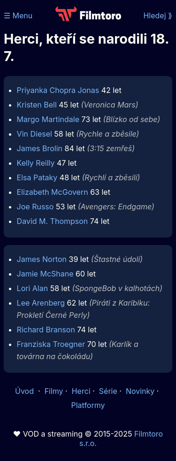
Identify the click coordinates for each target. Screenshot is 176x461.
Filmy (54, 391)
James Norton (42, 259)
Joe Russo (35, 206)
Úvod (25, 391)
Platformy (88, 405)
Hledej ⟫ (157, 15)
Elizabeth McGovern (52, 192)
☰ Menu (18, 15)
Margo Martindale (48, 119)
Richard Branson (46, 329)
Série (108, 391)
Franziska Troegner (51, 344)
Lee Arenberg (41, 302)
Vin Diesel (34, 133)
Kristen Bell (37, 104)
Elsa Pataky (37, 177)
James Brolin (39, 148)
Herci (81, 391)
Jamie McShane (45, 273)
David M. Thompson (52, 221)
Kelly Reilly (36, 163)
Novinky (140, 391)
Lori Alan (32, 288)
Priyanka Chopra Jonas (58, 90)
